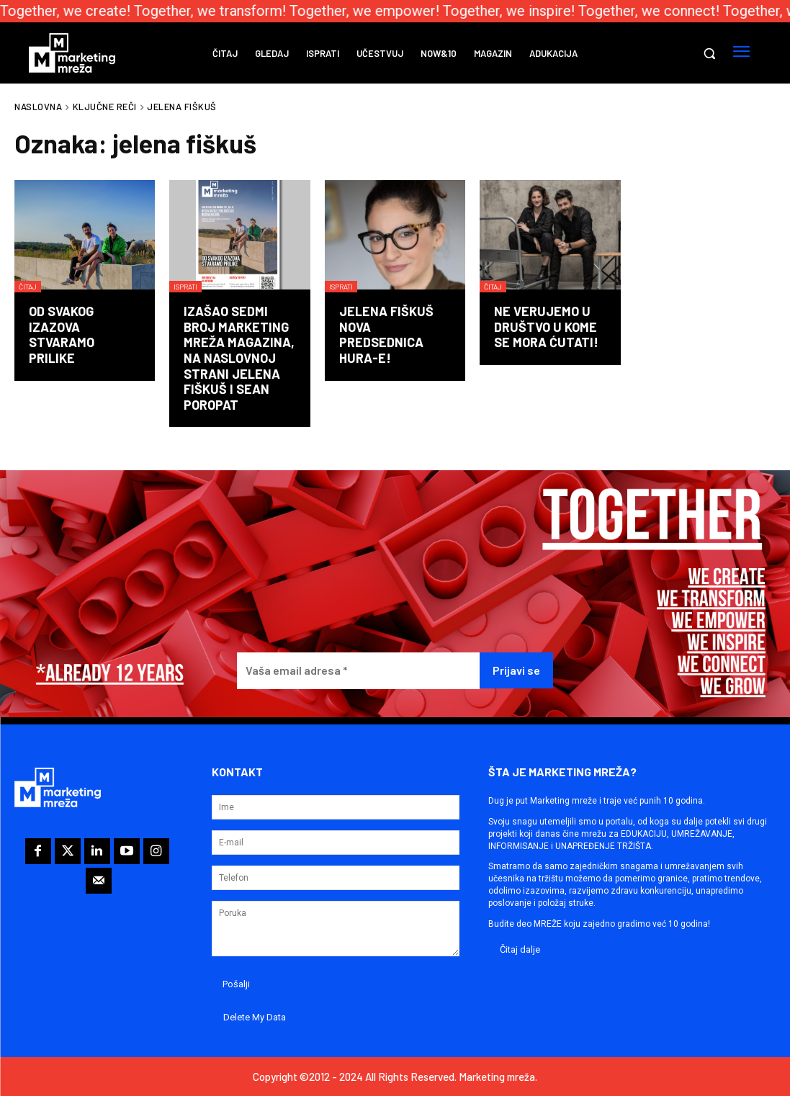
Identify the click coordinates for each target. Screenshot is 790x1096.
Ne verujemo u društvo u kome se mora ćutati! (546, 326)
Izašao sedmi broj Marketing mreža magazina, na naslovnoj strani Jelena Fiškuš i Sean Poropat (239, 358)
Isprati (185, 286)
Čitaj (28, 286)
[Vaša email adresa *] (358, 670)
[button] (709, 53)
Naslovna (38, 106)
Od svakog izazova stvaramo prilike (61, 334)
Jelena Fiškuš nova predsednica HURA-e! (386, 334)
